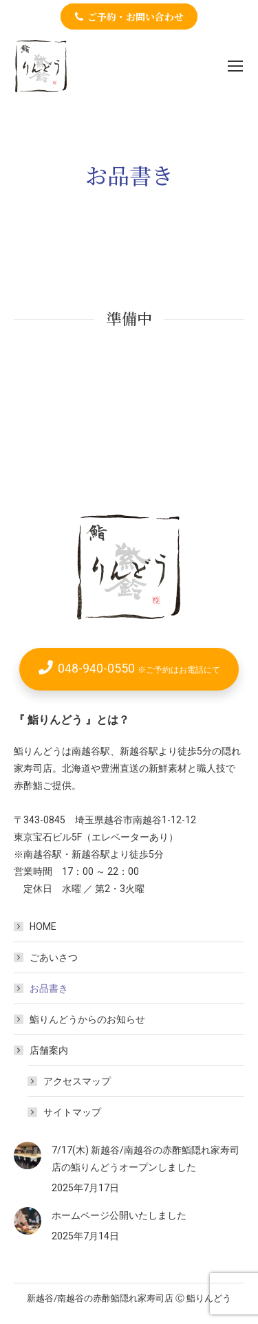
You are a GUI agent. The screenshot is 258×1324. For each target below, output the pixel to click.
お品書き (49, 988)
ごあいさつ (54, 957)
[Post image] (27, 1155)
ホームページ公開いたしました (119, 1215)
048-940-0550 (139, 668)
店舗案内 (42, 1050)
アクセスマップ (77, 1081)
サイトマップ (72, 1112)
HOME (43, 926)
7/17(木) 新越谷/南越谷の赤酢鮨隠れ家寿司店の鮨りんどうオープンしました (145, 1158)
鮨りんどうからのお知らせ (87, 1019)
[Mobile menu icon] (235, 66)
